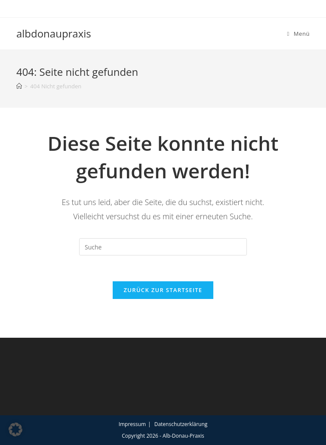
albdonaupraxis (53, 33)
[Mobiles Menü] (298, 33)
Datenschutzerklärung (181, 424)
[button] (15, 429)
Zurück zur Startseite (163, 290)
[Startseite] (19, 86)
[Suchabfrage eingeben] (163, 246)
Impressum (132, 424)
